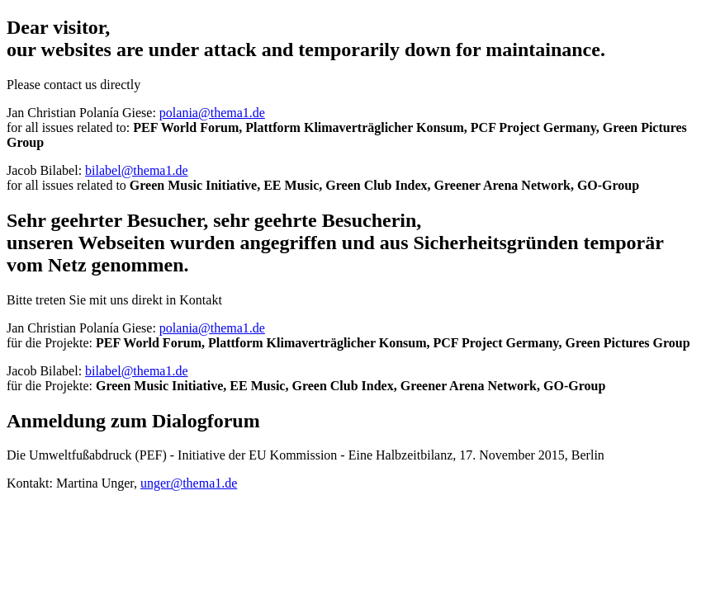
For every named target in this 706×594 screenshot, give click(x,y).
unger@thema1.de (188, 483)
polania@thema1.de (212, 113)
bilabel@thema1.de (136, 170)
